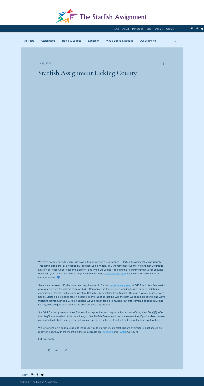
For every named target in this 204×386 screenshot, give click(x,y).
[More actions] (164, 63)
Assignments (48, 40)
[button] (175, 40)
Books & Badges (71, 40)
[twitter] (202, 29)
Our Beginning (148, 40)
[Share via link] (65, 350)
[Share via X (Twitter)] (48, 350)
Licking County (46, 339)
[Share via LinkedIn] (56, 350)
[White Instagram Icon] (192, 29)
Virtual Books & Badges (119, 40)
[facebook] (197, 29)
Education (93, 40)
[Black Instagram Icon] (32, 375)
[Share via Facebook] (40, 350)
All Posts (29, 40)
